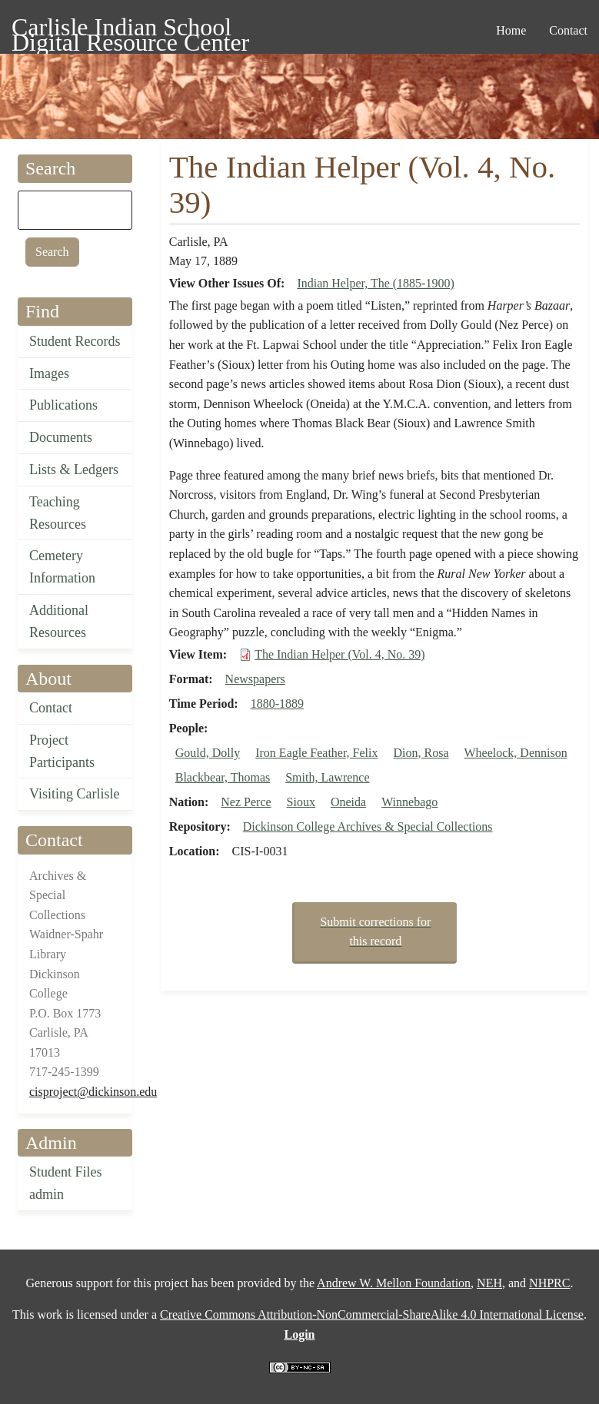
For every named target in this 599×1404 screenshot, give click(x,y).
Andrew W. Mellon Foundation (394, 1282)
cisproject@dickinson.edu (93, 1091)
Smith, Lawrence (327, 777)
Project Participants (62, 751)
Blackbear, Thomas (222, 777)
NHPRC (549, 1282)
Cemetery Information (62, 567)
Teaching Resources (57, 513)
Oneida (348, 801)
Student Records (75, 341)
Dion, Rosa (421, 752)
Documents (60, 437)
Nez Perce (246, 801)
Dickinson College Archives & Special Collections (368, 826)
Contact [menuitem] (568, 30)
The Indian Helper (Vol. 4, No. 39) (339, 654)
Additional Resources (58, 621)
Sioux (301, 801)
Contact (50, 707)
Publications (63, 405)
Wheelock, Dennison (515, 752)
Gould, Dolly (207, 752)
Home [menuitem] (511, 30)
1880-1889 (277, 703)
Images (49, 373)
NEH (489, 1282)
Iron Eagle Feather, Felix (316, 752)
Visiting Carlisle (74, 794)
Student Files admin (65, 1183)
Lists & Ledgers (73, 469)
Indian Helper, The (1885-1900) (375, 283)
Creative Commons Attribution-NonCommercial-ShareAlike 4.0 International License (372, 1314)
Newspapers (255, 678)
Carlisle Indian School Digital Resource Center (130, 29)
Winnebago (409, 801)
